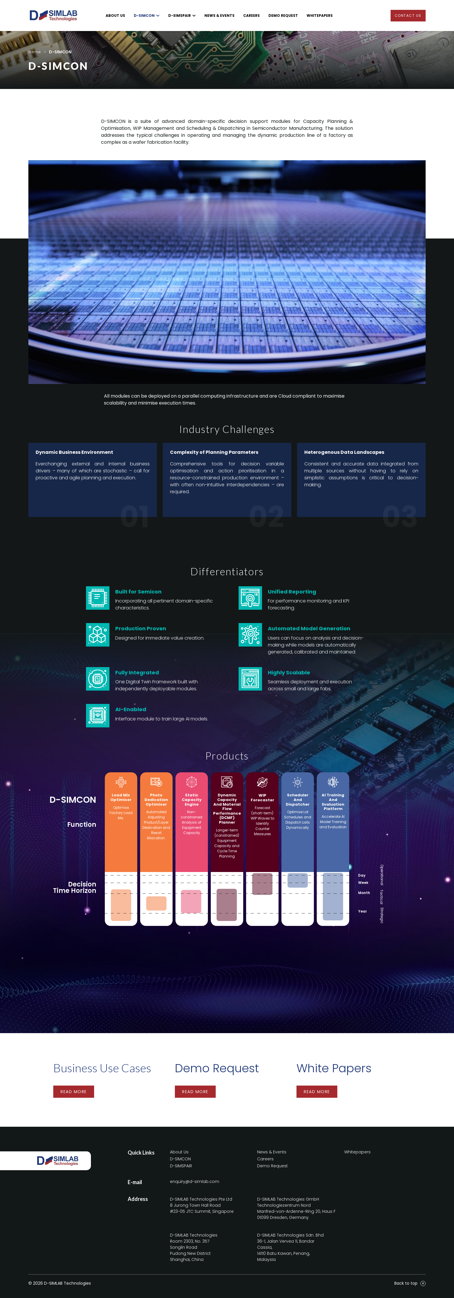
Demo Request (217, 1068)
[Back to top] (423, 1283)
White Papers (333, 1068)
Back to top (406, 1283)
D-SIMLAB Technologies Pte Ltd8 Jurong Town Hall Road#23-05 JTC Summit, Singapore (202, 1205)
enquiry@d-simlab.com (194, 1181)
